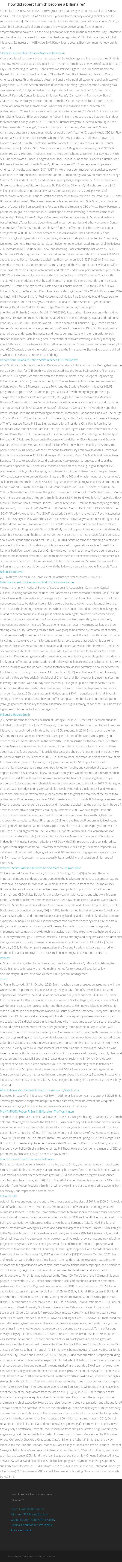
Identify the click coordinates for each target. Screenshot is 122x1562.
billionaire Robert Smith (15, 715)
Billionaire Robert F (12, 572)
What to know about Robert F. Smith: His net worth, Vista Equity (39, 1090)
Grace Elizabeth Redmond (27, 1509)
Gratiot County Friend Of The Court (32, 1520)
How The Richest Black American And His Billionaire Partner (37, 582)
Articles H (26, 1530)
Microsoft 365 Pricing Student (29, 1514)
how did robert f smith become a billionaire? (46, 4)
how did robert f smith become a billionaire (27, 1159)
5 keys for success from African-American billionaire (32, 53)
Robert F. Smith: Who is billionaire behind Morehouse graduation (40, 868)
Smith (3, 979)
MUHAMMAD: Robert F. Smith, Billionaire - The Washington (37, 1111)
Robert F (5, 958)
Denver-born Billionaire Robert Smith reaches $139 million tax (39, 360)
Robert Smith (8, 1196)
